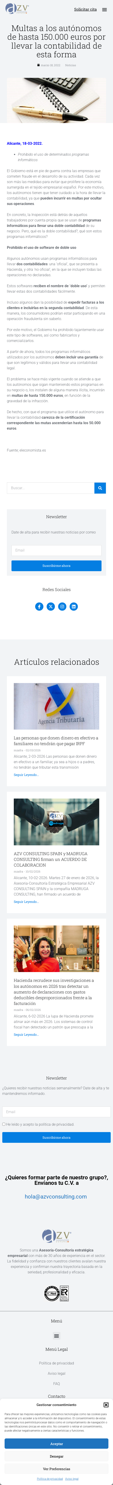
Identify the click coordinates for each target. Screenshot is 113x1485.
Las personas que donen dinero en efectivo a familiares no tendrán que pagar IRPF (56, 740)
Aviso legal (72, 1478)
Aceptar (56, 1443)
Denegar (56, 1456)
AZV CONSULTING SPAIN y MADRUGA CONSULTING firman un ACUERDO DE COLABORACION (51, 859)
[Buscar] (100, 488)
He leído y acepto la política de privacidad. (40, 1124)
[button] (106, 1405)
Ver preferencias (56, 1469)
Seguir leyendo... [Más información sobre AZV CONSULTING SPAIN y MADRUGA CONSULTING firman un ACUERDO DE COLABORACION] (26, 901)
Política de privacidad (50, 1478)
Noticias (70, 65)
